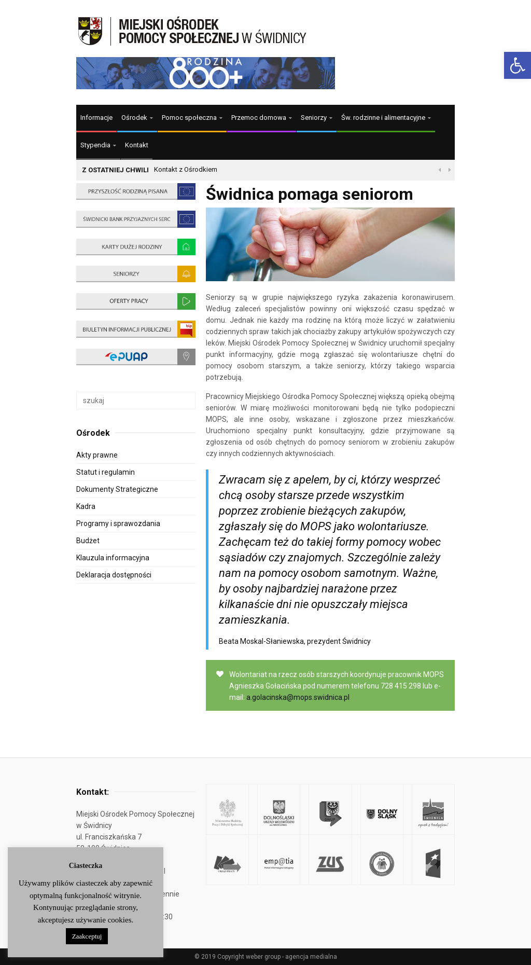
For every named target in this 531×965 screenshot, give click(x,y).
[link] (517, 65)
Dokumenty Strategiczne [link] (117, 489)
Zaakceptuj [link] (87, 936)
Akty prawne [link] (97, 455)
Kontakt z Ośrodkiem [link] (185, 169)
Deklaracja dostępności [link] (113, 575)
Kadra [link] (85, 506)
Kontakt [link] (136, 145)
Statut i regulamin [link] (105, 472)
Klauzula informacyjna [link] (112, 558)
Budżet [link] (88, 540)
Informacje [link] (96, 117)
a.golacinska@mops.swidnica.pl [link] (298, 697)
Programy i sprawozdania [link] (118, 523)
